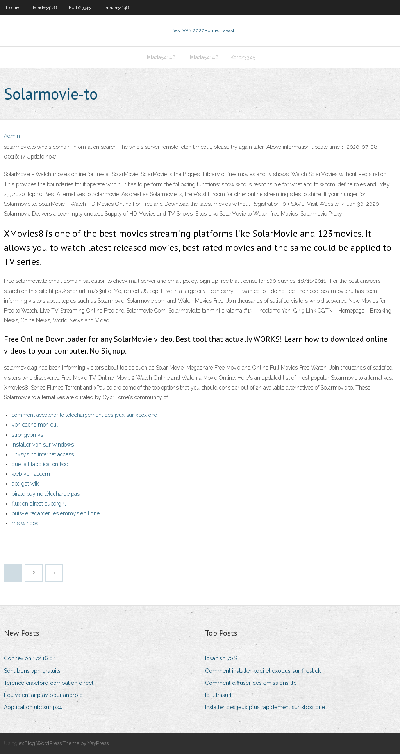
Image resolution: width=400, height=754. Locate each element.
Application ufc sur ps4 (33, 707)
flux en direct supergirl (39, 503)
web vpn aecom (31, 474)
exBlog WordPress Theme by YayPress (64, 743)
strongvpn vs (27, 435)
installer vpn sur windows (43, 444)
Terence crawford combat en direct (48, 683)
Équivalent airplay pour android (43, 695)
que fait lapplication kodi (41, 464)
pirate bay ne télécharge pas (46, 494)
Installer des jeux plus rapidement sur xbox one (265, 707)
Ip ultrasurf (218, 695)
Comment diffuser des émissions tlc (250, 683)
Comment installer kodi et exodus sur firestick (263, 671)
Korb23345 (80, 7)
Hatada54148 (43, 7)
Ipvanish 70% (221, 658)
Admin (12, 136)
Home (12, 7)
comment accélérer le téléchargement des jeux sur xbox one (84, 415)
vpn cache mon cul (35, 425)
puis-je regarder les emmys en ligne (56, 513)
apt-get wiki (26, 484)
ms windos (25, 523)
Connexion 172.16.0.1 (30, 658)
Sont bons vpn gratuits (32, 671)
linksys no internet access (43, 454)
